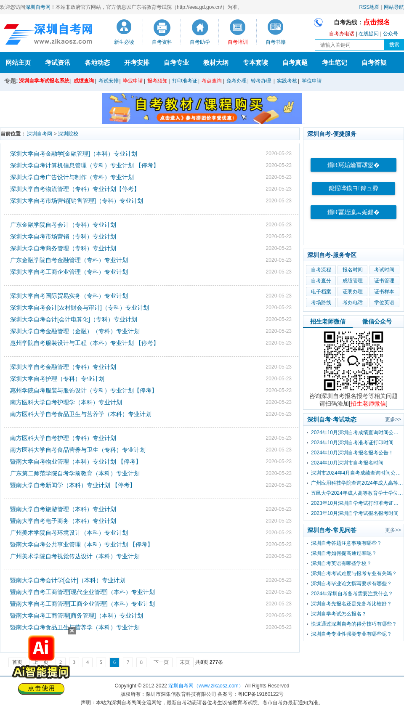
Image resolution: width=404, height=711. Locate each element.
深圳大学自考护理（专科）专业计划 (57, 378)
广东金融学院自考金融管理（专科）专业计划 (69, 260)
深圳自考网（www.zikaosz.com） (206, 686)
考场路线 (321, 302)
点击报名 (376, 22)
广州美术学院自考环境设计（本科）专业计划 (69, 532)
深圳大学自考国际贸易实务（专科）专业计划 (69, 295)
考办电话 (353, 302)
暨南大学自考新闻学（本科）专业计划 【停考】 (73, 485)
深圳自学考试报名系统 (44, 81)
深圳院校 (68, 134)
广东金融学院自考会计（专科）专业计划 (63, 224)
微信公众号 (377, 321)
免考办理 (236, 81)
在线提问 (369, 34)
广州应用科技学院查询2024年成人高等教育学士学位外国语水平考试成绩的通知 (357, 483)
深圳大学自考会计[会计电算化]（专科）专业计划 (73, 319)
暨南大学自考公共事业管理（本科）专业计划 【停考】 (81, 544)
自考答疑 (374, 62)
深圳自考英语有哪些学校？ (341, 563)
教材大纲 (216, 62)
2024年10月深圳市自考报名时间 (347, 463)
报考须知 (157, 81)
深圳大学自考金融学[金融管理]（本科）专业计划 (73, 153)
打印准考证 (184, 81)
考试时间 (384, 270)
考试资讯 (57, 62)
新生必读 (124, 42)
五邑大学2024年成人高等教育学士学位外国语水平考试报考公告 (357, 493)
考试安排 (108, 81)
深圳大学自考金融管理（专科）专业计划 (63, 366)
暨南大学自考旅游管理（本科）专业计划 (63, 509)
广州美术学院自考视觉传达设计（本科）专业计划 (75, 556)
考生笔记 (334, 62)
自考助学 (200, 42)
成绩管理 (353, 281)
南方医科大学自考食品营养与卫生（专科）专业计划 (78, 449)
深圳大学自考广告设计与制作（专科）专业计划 (72, 177)
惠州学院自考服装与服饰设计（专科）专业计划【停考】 (83, 390)
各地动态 (97, 62)
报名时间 (353, 270)
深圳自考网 (37, 7)
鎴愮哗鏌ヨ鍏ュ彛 (353, 188)
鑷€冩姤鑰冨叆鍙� (353, 165)
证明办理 (353, 291)
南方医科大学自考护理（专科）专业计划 (63, 438)
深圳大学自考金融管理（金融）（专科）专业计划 (75, 331)
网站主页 (18, 62)
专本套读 (255, 62)
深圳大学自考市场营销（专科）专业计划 (63, 236)
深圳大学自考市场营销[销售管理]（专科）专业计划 (76, 200)
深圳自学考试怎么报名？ (339, 614)
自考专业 (176, 62)
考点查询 (212, 81)
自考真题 (295, 62)
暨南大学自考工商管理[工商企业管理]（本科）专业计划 (82, 603)
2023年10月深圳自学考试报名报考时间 (355, 513)
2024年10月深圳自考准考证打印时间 (352, 443)
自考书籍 (276, 42)
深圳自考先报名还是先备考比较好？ (351, 604)
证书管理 (384, 281)
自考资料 (162, 42)
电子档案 (321, 291)
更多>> (393, 419)
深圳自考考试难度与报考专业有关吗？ (354, 573)
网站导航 (394, 7)
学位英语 (384, 302)
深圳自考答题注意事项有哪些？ (346, 543)
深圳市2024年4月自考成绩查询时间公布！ (357, 473)
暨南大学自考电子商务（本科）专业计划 (63, 520)
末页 (185, 662)
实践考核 (287, 81)
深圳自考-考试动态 (331, 419)
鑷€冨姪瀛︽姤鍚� (353, 212)
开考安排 (136, 62)
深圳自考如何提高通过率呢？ (344, 553)
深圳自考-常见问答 (331, 530)
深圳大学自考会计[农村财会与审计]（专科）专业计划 (79, 307)
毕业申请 (133, 81)
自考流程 (321, 270)
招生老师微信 (328, 321)
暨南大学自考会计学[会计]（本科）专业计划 (67, 580)
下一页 (161, 662)
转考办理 (261, 81)
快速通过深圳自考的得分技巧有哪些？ (354, 624)
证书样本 (384, 291)
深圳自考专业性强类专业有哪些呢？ (351, 634)
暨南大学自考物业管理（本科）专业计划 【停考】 (75, 461)
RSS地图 (369, 7)
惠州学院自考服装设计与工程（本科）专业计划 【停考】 (84, 343)
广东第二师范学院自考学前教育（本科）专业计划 (75, 473)
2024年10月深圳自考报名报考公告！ (352, 453)
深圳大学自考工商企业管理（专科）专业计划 (69, 271)
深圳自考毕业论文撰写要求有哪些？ (351, 583)
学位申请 (312, 81)
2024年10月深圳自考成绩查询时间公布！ (357, 432)
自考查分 (321, 281)
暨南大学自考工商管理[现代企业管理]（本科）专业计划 (82, 592)
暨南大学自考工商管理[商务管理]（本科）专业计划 (76, 615)
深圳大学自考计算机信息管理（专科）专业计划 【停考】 (84, 165)
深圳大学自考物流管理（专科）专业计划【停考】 (75, 189)
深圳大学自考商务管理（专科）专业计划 (63, 248)
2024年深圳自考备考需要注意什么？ (352, 594)
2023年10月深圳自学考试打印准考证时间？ (357, 503)
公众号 (390, 34)
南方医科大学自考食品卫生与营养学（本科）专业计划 (81, 414)
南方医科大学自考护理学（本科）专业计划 (66, 402)
